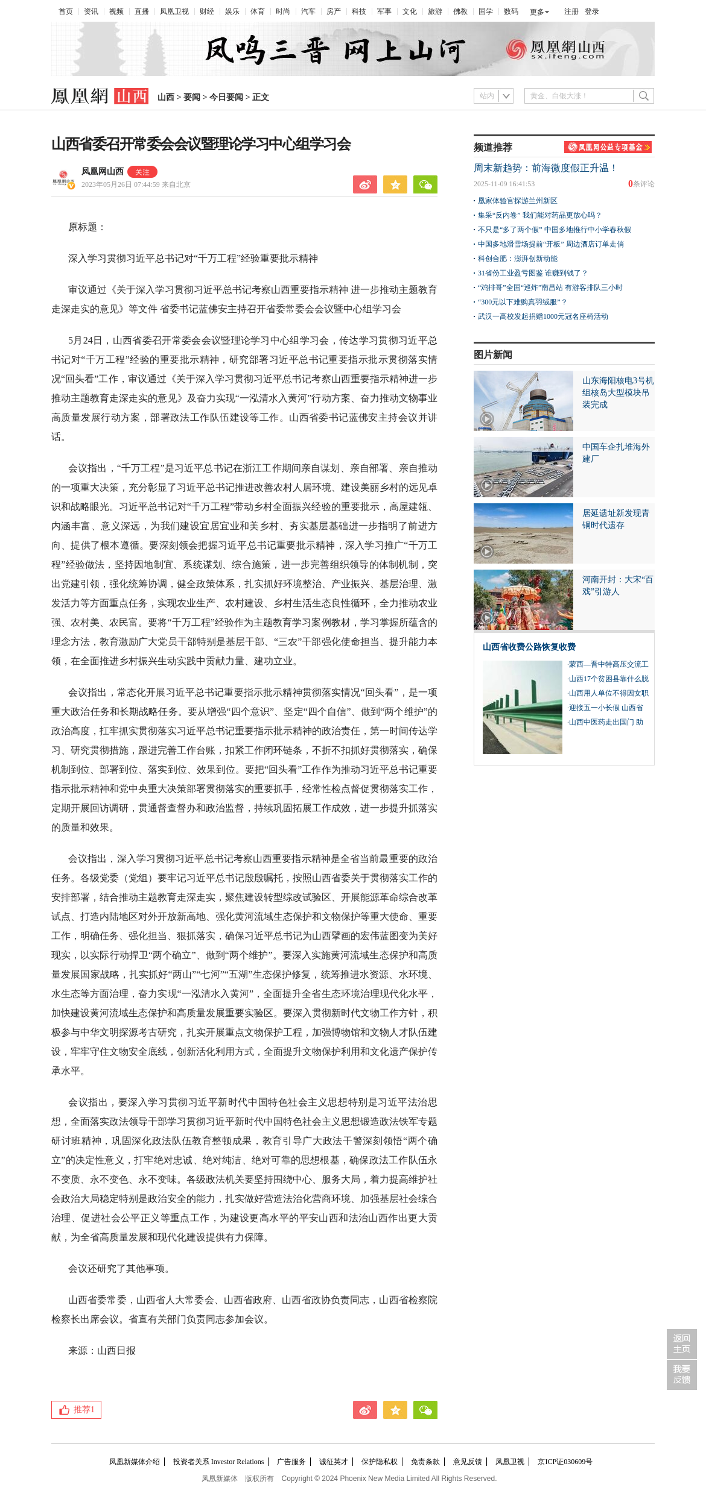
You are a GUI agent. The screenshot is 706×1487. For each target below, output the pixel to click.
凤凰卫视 (174, 11)
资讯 (91, 11)
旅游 (435, 11)
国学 (486, 11)
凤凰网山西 (102, 171)
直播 (142, 11)
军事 (384, 11)
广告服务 (291, 1461)
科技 (359, 11)
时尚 (283, 11)
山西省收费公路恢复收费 (529, 647)
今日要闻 (226, 97)
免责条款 (425, 1461)
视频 (116, 11)
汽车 (308, 11)
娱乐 (232, 11)
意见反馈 (467, 1461)
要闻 (191, 97)
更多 (537, 12)
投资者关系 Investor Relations (218, 1461)
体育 (257, 11)
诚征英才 (333, 1461)
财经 (207, 11)
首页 (66, 11)
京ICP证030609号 (565, 1461)
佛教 (460, 11)
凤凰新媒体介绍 (134, 1461)
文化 (409, 11)
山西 (165, 97)
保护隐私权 (379, 1461)
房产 (333, 11)
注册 (571, 11)
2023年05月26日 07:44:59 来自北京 (136, 184)
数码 (511, 11)
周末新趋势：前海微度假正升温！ (546, 168)
